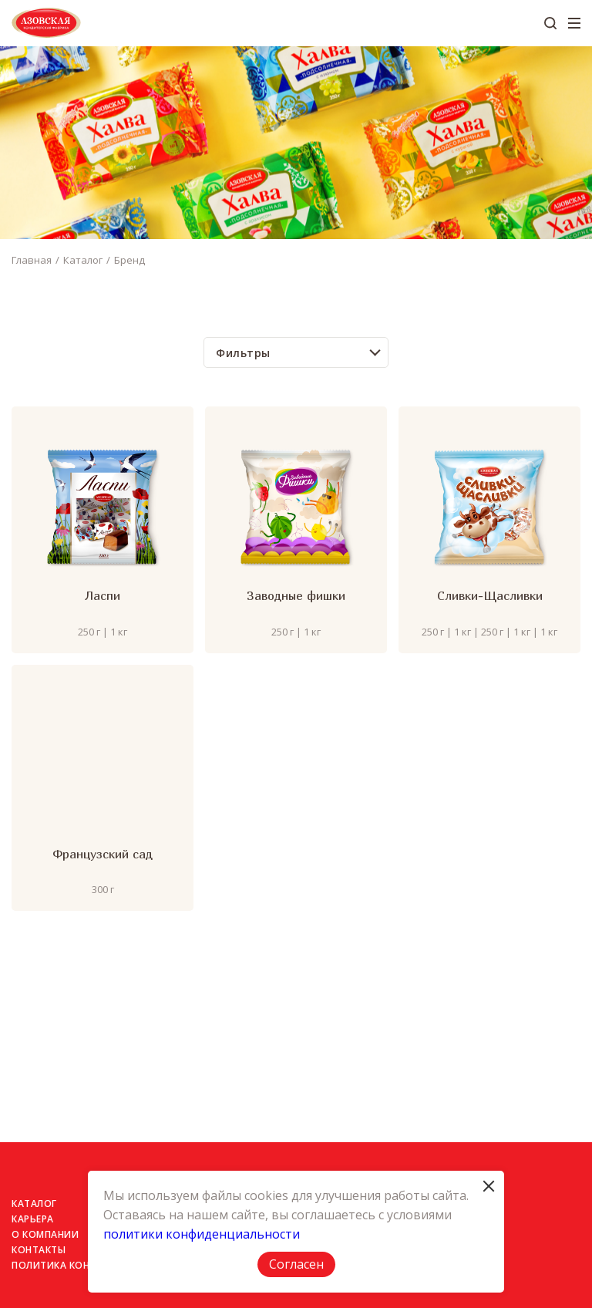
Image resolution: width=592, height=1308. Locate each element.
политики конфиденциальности (201, 1233)
